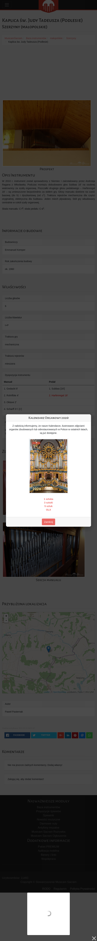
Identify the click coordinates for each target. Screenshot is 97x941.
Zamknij (48, 521)
